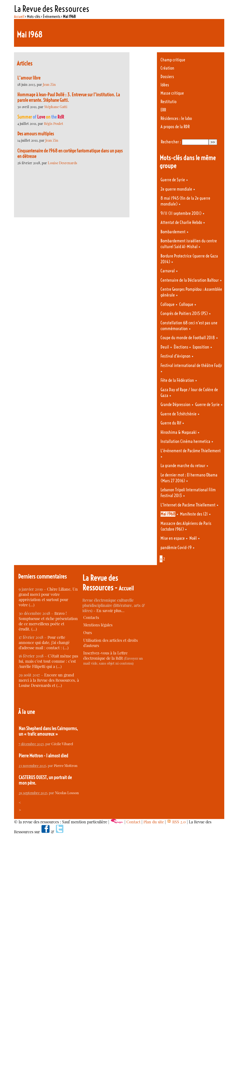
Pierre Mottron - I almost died (43, 755)
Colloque (167, 304)
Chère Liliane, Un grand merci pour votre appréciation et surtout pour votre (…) (48, 597)
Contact (133, 821)
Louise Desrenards (62, 162)
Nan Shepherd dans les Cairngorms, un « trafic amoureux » (48, 731)
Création (167, 68)
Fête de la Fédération (177, 380)
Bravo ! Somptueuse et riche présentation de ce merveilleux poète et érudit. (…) (48, 621)
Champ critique (172, 59)
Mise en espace (172, 538)
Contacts (91, 617)
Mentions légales (97, 624)
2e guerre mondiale (176, 189)
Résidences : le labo (176, 118)
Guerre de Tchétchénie (178, 413)
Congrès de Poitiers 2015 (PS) (184, 313)
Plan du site (153, 821)
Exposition (201, 347)
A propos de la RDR (175, 126)
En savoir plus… (110, 610)
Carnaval (167, 270)
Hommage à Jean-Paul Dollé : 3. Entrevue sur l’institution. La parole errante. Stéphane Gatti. (68, 97)
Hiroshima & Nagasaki (178, 432)
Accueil (19, 16)
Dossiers (167, 76)
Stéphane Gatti (55, 106)
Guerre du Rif (170, 423)
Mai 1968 (167, 514)
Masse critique (172, 93)
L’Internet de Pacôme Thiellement (187, 505)
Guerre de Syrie (172, 179)
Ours (87, 632)
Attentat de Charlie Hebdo (181, 222)
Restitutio (168, 101)
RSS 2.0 (176, 821)
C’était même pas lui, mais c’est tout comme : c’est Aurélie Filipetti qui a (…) (48, 661)
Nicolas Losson (67, 792)
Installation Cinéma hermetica (185, 441)
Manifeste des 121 (194, 514)
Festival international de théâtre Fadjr (191, 365)
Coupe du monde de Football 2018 (187, 337)
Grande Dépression (175, 404)
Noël (193, 538)
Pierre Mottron (66, 765)
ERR (163, 110)
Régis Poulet (53, 123)
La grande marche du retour (182, 465)
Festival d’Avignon (175, 356)
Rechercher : (171, 141)
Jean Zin (49, 84)
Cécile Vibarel (62, 743)
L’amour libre (28, 78)
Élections (181, 347)
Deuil (164, 347)
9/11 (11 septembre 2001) (180, 213)
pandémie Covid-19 (176, 547)
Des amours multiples (35, 133)
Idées (164, 84)
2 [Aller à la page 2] (164, 559)
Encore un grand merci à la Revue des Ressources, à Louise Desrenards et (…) (49, 680)
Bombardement (173, 231)
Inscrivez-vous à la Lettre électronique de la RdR (105, 655)
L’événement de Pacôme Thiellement (190, 450)
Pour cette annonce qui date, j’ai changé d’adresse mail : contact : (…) (44, 642)
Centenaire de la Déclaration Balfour (189, 280)
